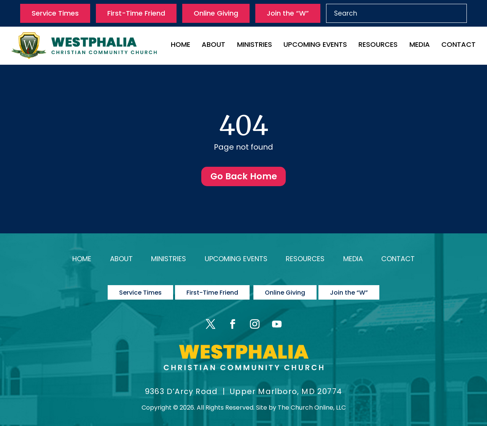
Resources (378, 45)
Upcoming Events (315, 45)
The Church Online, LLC (312, 402)
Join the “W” (288, 13)
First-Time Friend (136, 13)
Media (419, 45)
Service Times (55, 13)
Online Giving (216, 13)
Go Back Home (243, 177)
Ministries (254, 45)
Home (180, 45)
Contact (458, 45)
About (213, 45)
